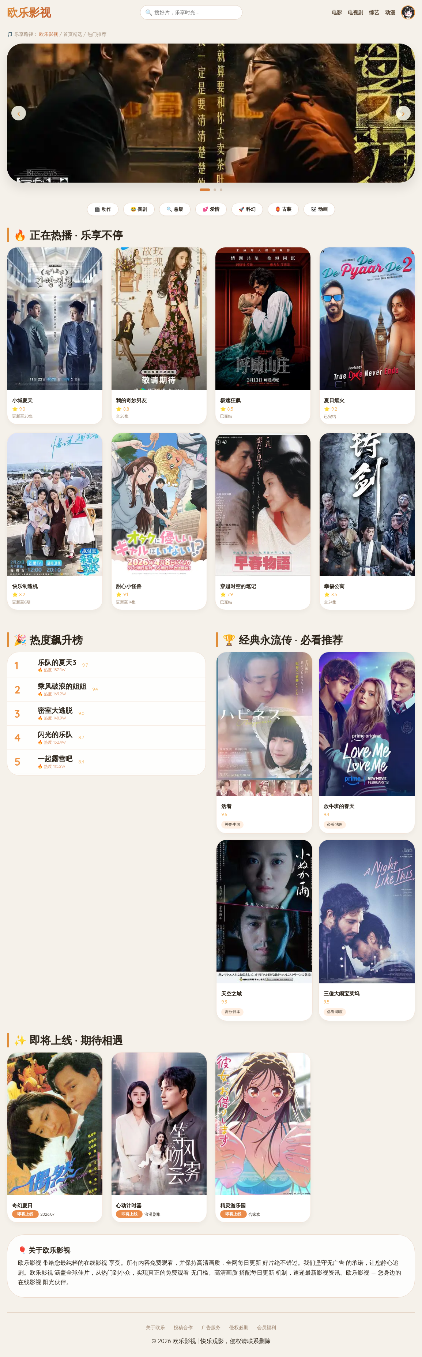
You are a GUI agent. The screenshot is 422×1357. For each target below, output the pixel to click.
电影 (337, 12)
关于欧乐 (155, 1327)
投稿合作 (183, 1327)
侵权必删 (238, 1327)
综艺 (374, 12)
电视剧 (355, 12)
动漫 (390, 12)
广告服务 (211, 1327)
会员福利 (266, 1327)
